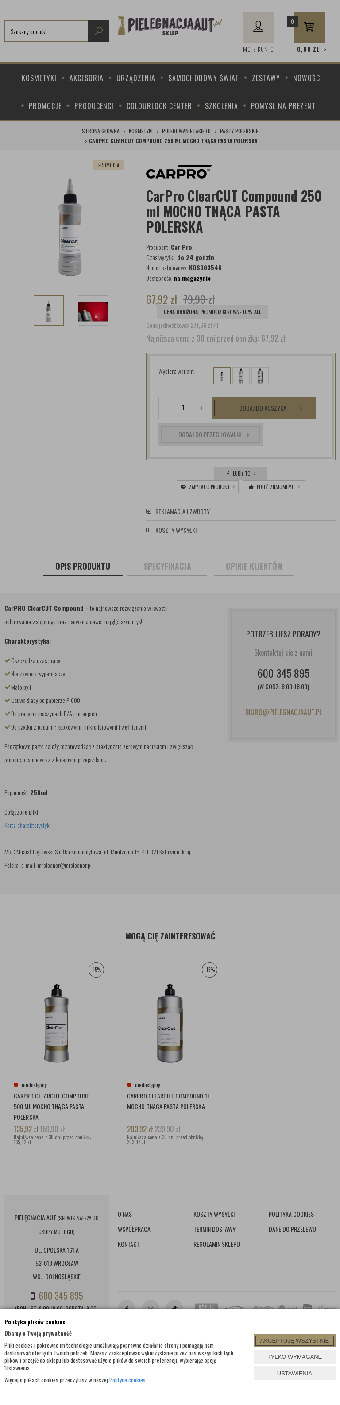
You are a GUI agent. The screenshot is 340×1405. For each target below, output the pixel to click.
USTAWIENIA (294, 1373)
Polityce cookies (127, 1379)
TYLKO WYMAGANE (294, 1357)
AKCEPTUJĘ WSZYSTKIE (294, 1340)
